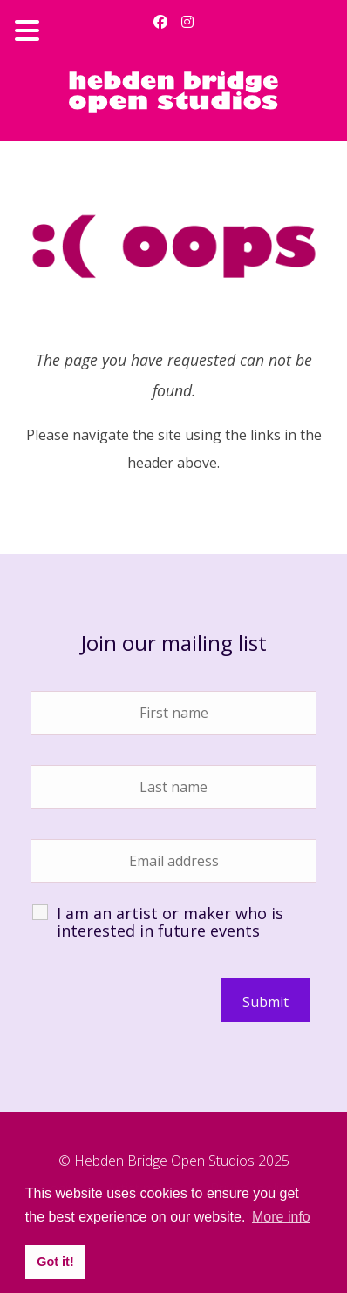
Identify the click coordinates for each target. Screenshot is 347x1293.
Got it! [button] (55, 1262)
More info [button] (281, 1216)
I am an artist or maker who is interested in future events (170, 921)
